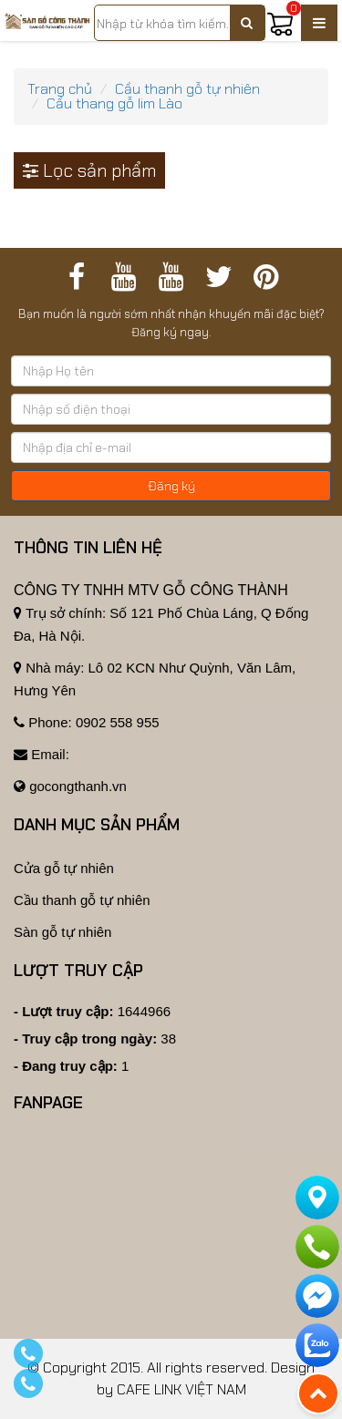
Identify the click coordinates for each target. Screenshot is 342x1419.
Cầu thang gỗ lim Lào (114, 103)
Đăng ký (171, 486)
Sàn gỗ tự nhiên (62, 932)
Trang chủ (59, 88)
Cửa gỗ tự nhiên (64, 868)
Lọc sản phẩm (89, 170)
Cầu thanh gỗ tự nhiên (187, 88)
